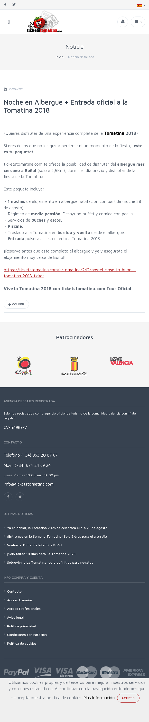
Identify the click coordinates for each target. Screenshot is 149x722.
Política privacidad (21, 626)
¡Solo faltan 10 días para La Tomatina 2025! (42, 554)
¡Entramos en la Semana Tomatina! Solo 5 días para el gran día (57, 536)
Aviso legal (15, 617)
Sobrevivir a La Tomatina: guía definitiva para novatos (50, 562)
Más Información (99, 697)
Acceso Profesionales (24, 608)
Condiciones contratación (27, 634)
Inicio (60, 57)
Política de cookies (22, 643)
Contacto (14, 591)
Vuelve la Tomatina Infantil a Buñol (34, 545)
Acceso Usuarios (20, 600)
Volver (16, 304)
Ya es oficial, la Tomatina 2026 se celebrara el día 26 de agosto (57, 528)
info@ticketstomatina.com (29, 484)
